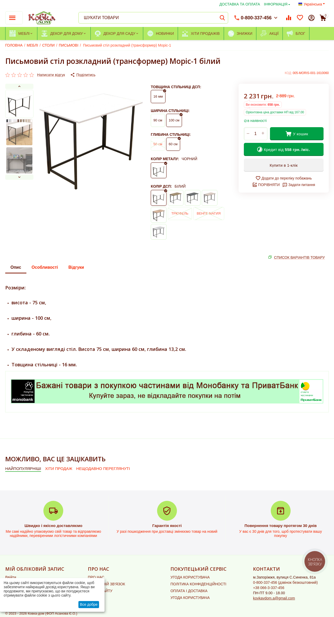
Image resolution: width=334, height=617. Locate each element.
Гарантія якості (167, 525)
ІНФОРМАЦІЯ (275, 4)
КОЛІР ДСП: (161, 186)
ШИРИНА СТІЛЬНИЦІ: (170, 111)
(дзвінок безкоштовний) (285, 582)
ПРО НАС (96, 577)
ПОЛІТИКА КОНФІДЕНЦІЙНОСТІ (198, 584)
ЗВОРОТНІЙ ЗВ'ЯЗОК (106, 584)
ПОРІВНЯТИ (266, 184)
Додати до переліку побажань (283, 178)
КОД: (288, 73)
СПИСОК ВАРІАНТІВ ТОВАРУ (299, 257)
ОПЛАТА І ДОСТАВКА (189, 591)
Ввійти (10, 577)
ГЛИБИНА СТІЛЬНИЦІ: (171, 134)
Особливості (45, 267)
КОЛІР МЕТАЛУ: (165, 159)
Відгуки (76, 267)
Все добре (89, 604)
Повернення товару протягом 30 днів (280, 525)
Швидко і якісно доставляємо (53, 525)
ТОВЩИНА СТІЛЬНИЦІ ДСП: (176, 87)
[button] (82, 74)
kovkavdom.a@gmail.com (274, 598)
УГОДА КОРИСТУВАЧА (190, 577)
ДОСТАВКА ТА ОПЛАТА (240, 4)
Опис (15, 267)
